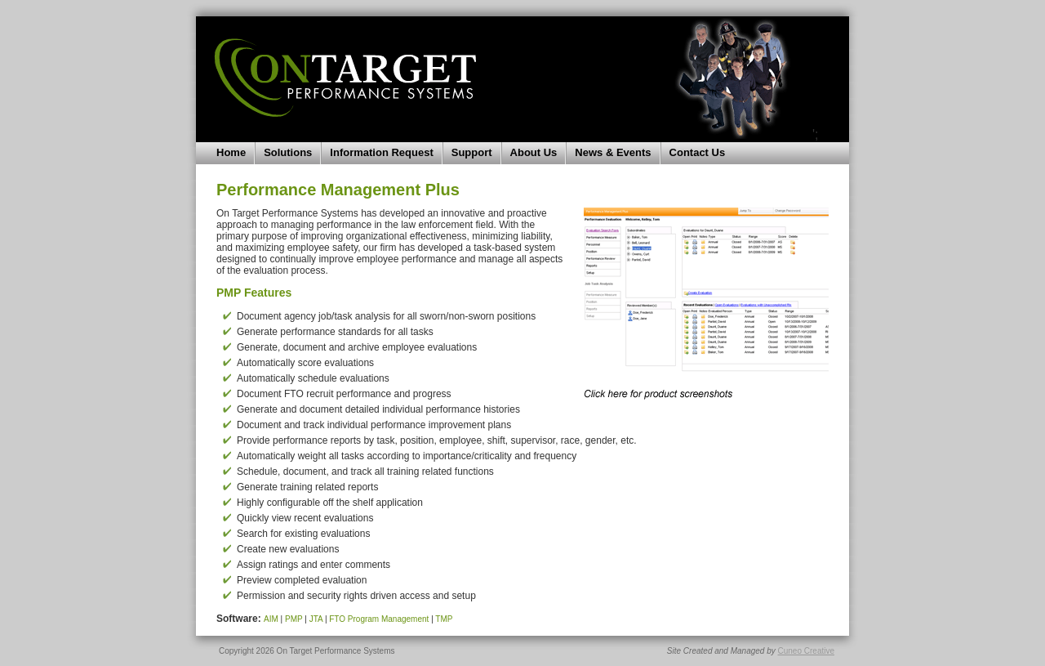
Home (231, 152)
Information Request (381, 152)
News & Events (613, 152)
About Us (534, 152)
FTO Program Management (379, 619)
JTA (315, 619)
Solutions (288, 152)
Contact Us (697, 152)
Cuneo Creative (806, 650)
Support (471, 152)
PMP (294, 619)
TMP (443, 619)
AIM (271, 619)
